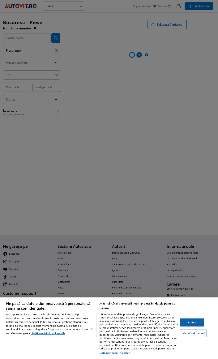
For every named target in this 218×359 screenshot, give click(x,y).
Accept (192, 322)
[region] (109, 328)
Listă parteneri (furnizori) (115, 353)
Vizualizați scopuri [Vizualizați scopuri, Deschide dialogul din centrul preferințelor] (193, 333)
